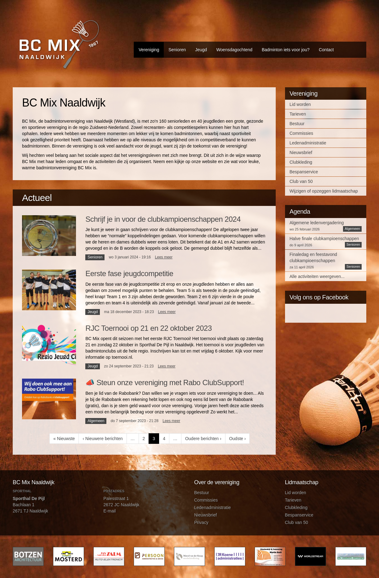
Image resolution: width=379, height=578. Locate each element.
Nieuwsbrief (301, 152)
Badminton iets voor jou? (286, 49)
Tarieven (298, 114)
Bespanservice (304, 171)
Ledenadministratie (308, 142)
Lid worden (300, 104)
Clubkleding (301, 162)
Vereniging (149, 49)
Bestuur (297, 123)
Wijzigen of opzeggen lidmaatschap (324, 191)
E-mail (110, 510)
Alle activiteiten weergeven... (317, 276)
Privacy (201, 522)
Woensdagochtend (234, 49)
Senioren (177, 49)
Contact (326, 49)
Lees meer (164, 257)
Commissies (301, 133)
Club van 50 (301, 181)
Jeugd (201, 49)
